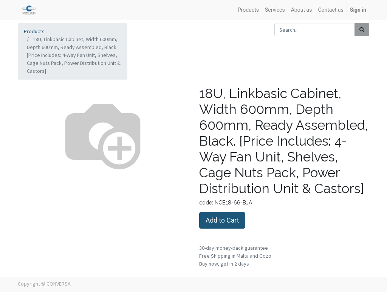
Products (34, 31)
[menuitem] (248, 10)
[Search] (361, 29)
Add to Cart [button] (222, 220)
